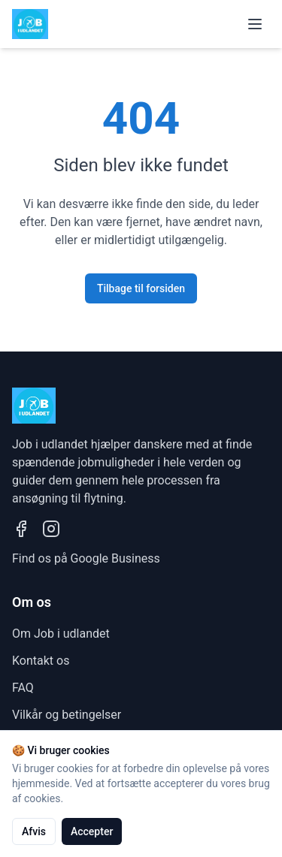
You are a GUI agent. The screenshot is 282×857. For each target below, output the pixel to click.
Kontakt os (40, 660)
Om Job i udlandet (61, 633)
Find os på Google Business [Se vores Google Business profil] (86, 558)
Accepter (92, 831)
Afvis (34, 831)
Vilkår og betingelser (66, 715)
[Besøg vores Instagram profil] (51, 529)
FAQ (23, 687)
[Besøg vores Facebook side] (21, 529)
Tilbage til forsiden (141, 288)
